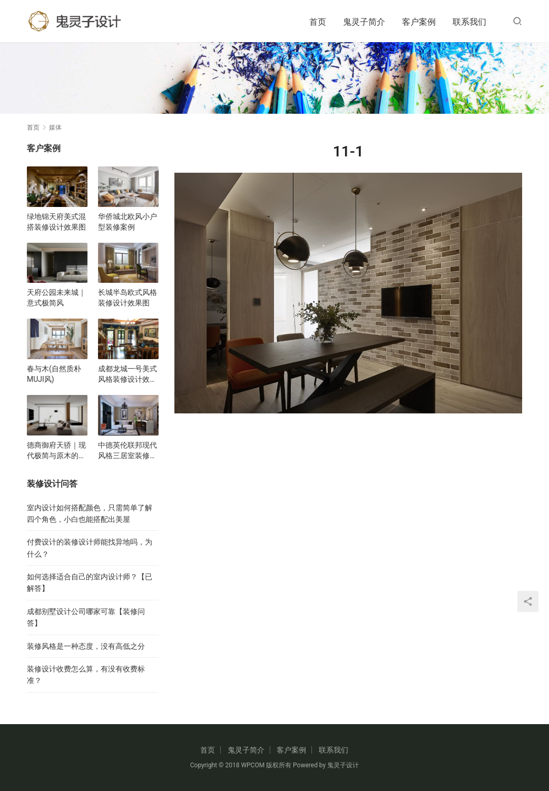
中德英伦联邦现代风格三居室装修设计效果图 (127, 451)
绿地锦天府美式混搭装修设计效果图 (56, 221)
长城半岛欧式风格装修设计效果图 (127, 297)
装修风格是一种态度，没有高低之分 (86, 646)
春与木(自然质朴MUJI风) (54, 373)
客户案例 (419, 22)
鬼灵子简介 (364, 22)
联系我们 (469, 22)
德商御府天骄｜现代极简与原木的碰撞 (56, 451)
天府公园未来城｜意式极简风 (56, 297)
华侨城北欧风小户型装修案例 (127, 221)
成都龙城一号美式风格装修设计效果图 (127, 374)
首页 (317, 22)
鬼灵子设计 (343, 765)
